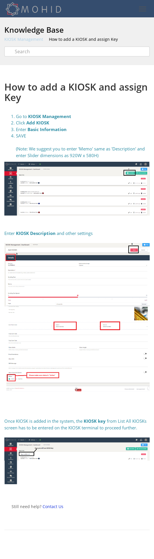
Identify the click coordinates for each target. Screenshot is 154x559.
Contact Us (53, 506)
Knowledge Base (34, 30)
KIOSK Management (23, 39)
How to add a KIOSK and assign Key (83, 39)
